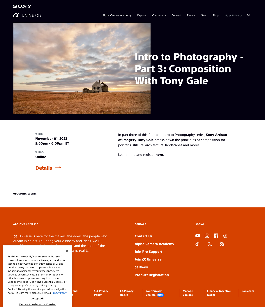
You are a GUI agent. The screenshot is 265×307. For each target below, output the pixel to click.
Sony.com (248, 290)
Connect (176, 15)
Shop (216, 15)
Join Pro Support (148, 251)
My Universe (234, 15)
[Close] (67, 258)
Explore (141, 15)
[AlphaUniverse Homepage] (27, 15)
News (142, 267)
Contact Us (143, 236)
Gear (204, 15)
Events (191, 15)
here (159, 154)
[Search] (248, 15)
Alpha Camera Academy (117, 15)
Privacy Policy (59, 299)
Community (159, 15)
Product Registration (152, 275)
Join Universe (148, 259)
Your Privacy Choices (155, 293)
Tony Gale (145, 140)
